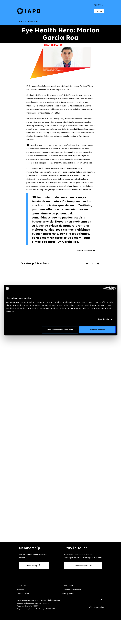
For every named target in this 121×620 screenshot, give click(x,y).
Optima (101, 607)
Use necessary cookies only (60, 330)
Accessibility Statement (71, 589)
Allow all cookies (97, 330)
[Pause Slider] (93, 264)
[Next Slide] (98, 264)
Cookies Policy (23, 594)
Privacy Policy (67, 594)
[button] (98, 5)
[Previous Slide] (87, 264)
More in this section (60, 21)
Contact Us (21, 585)
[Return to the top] (102, 601)
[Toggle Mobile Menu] (101, 11)
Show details (103, 319)
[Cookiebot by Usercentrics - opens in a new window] (104, 288)
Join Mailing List (83, 565)
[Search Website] (96, 10)
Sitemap (20, 589)
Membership (33, 565)
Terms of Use (67, 585)
